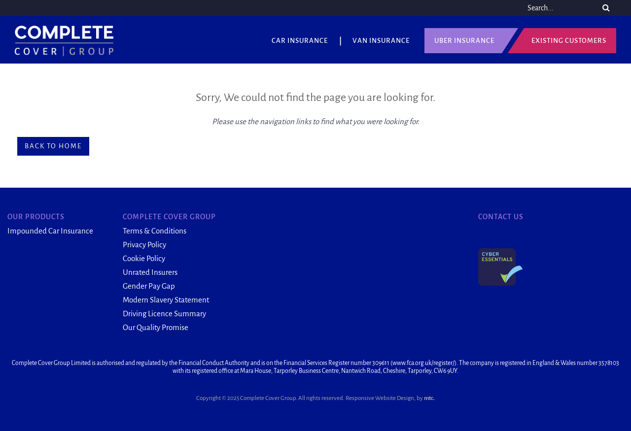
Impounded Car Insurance (50, 231)
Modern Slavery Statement (166, 300)
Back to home (53, 146)
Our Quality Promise (155, 327)
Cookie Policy (144, 258)
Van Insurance (381, 40)
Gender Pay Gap (149, 286)
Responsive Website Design (380, 398)
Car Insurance (300, 40)
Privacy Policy (144, 244)
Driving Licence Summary (164, 313)
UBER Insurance (464, 40)
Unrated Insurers (150, 272)
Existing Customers (568, 40)
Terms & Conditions (154, 231)
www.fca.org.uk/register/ (423, 363)
